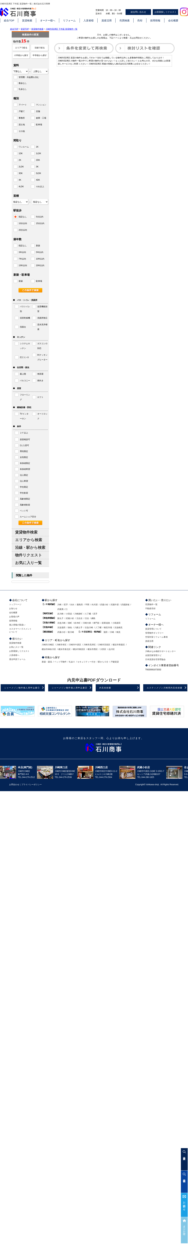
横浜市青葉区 (119, 644)
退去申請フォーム (17, 659)
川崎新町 (78, 614)
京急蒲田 (61, 627)
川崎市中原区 (75, 644)
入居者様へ (14, 655)
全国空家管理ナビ (153, 655)
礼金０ (72, 662)
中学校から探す (40, 55)
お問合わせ (184, 1205)
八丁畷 (88, 614)
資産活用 (106, 20)
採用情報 (155, 20)
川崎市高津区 (89, 644)
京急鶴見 (118, 627)
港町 (70, 623)
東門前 (96, 623)
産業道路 (106, 623)
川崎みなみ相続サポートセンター (160, 651)
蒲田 (106, 632)
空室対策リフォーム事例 (156, 637)
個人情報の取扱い (17, 625)
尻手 (66, 604)
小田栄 (69, 614)
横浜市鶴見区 (79, 649)
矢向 (72, 604)
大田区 (103, 649)
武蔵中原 (115, 604)
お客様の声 (14, 616)
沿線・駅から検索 (30, 547)
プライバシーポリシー (31, 784)
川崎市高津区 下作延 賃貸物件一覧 (62, 29)
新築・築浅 (47, 662)
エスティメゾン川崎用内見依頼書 (164, 688)
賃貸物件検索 (37, 29)
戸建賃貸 (115, 662)
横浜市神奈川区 (49, 649)
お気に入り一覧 (28, 563)
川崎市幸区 (61, 644)
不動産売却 (150, 608)
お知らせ (13, 608)
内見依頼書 (105, 688)
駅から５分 (103, 662)
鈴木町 (77, 623)
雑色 (70, 627)
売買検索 (124, 20)
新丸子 (60, 618)
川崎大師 (87, 623)
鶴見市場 (108, 627)
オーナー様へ (47, 20)
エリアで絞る (21, 48)
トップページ (15, 604)
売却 (139, 20)
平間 (87, 604)
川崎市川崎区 (48, 644)
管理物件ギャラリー (154, 633)
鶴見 (118, 632)
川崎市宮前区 (104, 644)
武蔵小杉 (104, 604)
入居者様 (88, 20)
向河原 (95, 604)
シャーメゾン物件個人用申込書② (69, 688)
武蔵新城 (125, 604)
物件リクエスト (28, 555)
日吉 (87, 618)
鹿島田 (80, 604)
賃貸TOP (25, 29)
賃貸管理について (153, 629)
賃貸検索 (27, 20)
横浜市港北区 (64, 649)
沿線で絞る (40, 48)
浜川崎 (60, 614)
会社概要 (173, 20)
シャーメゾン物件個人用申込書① (22, 688)
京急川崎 (61, 623)
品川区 (112, 649)
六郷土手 (78, 627)
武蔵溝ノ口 (62, 609)
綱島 (93, 618)
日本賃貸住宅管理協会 (155, 659)
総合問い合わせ (138, 12)
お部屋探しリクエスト (165, 12)
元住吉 (79, 618)
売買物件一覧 (151, 604)
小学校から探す (21, 55)
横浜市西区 (93, 649)
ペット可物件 (60, 662)
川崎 (59, 604)
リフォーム (69, 20)
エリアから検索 (28, 540)
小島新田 (116, 623)
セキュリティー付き (86, 662)
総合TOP (9, 20)
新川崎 (71, 632)
